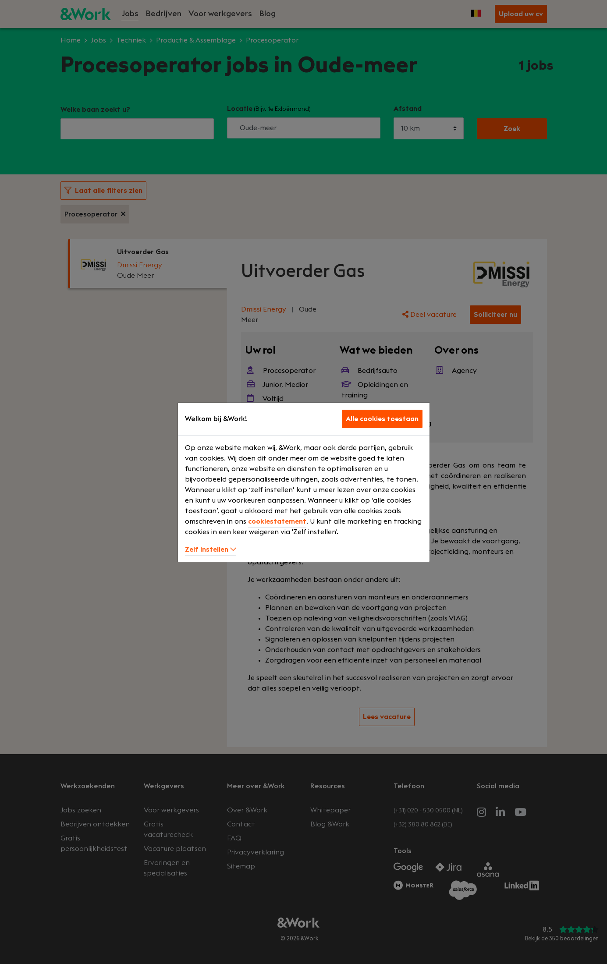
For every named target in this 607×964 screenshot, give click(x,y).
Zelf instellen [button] (210, 549)
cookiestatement (277, 521)
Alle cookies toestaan (382, 418)
